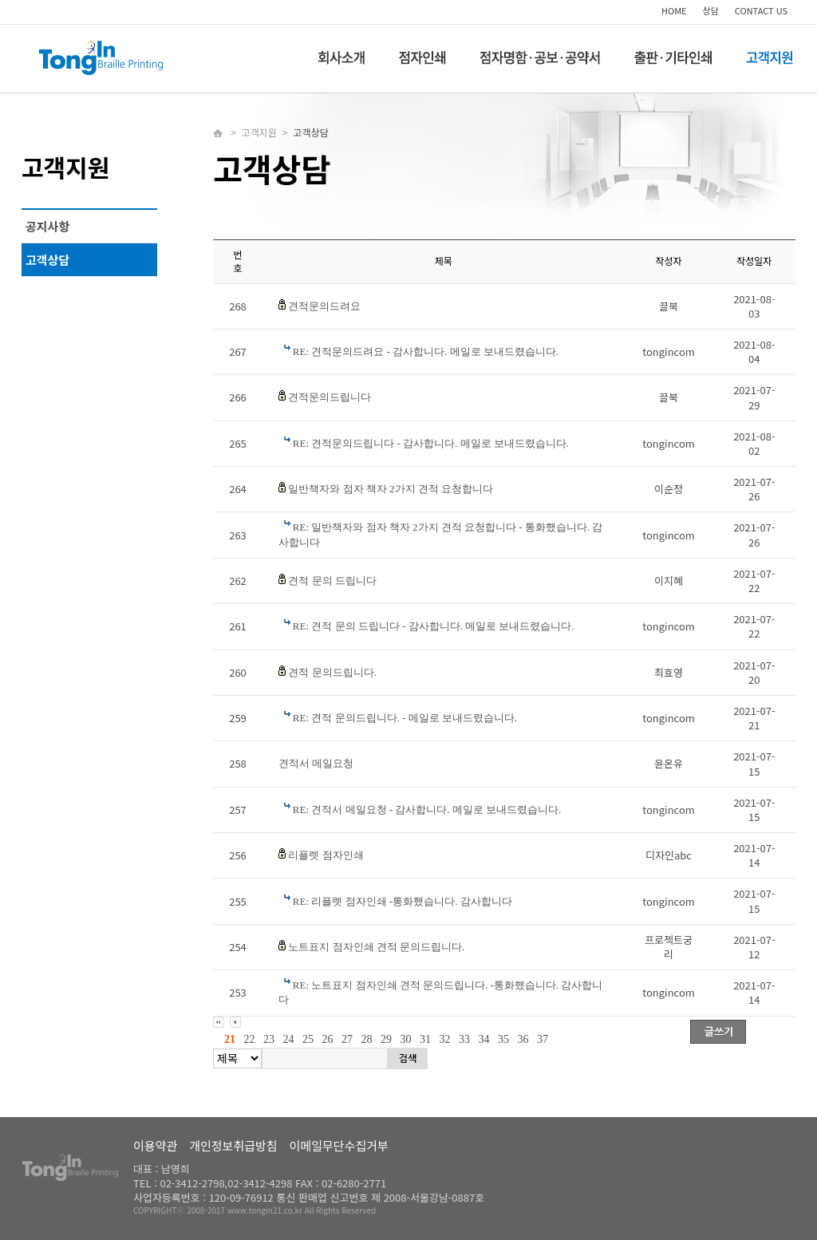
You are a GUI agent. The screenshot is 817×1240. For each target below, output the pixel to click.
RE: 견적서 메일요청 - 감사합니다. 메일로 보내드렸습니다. (427, 809)
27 (347, 1039)
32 (445, 1039)
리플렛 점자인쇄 (325, 855)
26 (328, 1039)
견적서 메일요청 (315, 763)
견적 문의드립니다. (332, 672)
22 (249, 1039)
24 (288, 1039)
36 (523, 1039)
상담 (711, 10)
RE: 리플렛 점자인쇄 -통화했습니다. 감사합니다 (402, 901)
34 (484, 1039)
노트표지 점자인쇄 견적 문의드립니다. (376, 947)
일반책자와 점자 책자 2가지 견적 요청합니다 (390, 489)
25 (308, 1039)
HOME (674, 10)
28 (367, 1039)
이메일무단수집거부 (339, 1145)
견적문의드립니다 (329, 397)
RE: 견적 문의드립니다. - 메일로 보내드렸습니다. (405, 718)
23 (268, 1039)
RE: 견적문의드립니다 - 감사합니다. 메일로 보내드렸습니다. (431, 443)
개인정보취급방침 (233, 1145)
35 (503, 1039)
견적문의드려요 (324, 306)
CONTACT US (761, 10)
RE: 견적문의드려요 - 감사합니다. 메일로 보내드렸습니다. (425, 351)
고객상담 (47, 259)
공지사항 (47, 226)
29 (386, 1039)
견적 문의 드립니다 (332, 580)
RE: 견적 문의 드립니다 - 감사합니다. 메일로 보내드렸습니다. (433, 626)
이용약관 (155, 1145)
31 (425, 1039)
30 (406, 1039)
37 (542, 1039)
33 (464, 1039)
